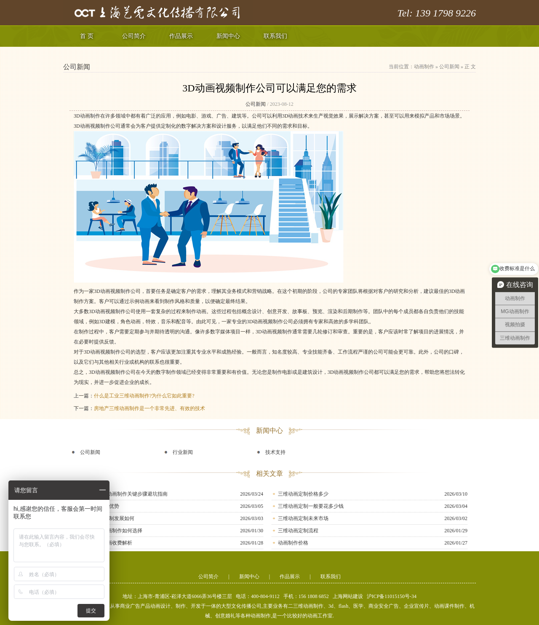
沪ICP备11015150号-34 (391, 596)
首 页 (86, 36)
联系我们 (275, 36)
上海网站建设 (348, 596)
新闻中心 (228, 36)
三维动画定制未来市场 (303, 518)
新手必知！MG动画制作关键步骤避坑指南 (121, 494)
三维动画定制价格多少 (303, 494)
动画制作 (424, 67)
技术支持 (275, 452)
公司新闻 (449, 67)
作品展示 (181, 36)
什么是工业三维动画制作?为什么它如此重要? (144, 396)
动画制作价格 (293, 543)
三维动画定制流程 (298, 531)
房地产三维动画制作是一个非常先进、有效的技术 (149, 408)
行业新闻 (183, 452)
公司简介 (134, 36)
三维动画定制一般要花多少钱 (311, 506)
